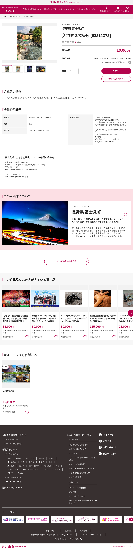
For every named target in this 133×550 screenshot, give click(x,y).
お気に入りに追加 (126, 215)
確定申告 (72, 492)
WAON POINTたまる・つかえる (81, 468)
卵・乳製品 (11, 462)
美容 (57, 466)
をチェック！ (65, 2)
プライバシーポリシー (89, 535)
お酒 (22, 462)
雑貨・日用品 (34, 466)
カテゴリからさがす (12, 454)
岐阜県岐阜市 (8, 337)
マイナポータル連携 (77, 496)
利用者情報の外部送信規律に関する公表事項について (52, 535)
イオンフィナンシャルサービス (66, 539)
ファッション (12, 469)
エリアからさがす (11, 439)
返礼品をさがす (50, 9)
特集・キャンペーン (66, 9)
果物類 (41, 458)
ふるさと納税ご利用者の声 (79, 473)
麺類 (50, 462)
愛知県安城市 (124, 337)
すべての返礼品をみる (66, 261)
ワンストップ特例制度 (77, 488)
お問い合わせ (107, 447)
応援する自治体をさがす (32, 9)
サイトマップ (51, 531)
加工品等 (10, 466)
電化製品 (47, 466)
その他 (20, 473)
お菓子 (41, 462)
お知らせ (105, 441)
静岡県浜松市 (37, 337)
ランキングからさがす (13, 477)
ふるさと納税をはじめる (86, 9)
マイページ (106, 435)
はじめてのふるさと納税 (78, 445)
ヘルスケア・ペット (52, 469)
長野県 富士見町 (73, 28)
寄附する (116, 71)
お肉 (9, 458)
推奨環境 (68, 531)
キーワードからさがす (13, 444)
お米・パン (30, 458)
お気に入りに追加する (114, 78)
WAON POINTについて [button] (129, 62)
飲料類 (31, 462)
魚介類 (18, 458)
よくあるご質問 (75, 477)
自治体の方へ (107, 453)
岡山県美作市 (66, 337)
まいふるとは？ (75, 453)
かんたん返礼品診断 (77, 464)
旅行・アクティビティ (31, 469)
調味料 (21, 466)
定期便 (10, 473)
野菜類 (51, 458)
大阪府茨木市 (95, 337)
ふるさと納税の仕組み (77, 449)
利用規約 (83, 531)
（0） (79, 42)
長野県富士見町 (9, 412)
